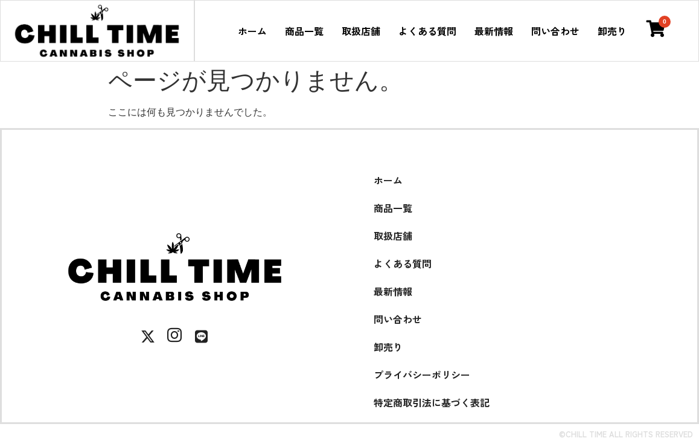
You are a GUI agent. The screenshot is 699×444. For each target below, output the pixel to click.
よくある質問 (427, 31)
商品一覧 (304, 31)
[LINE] (201, 336)
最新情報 (493, 31)
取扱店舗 (361, 31)
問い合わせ (555, 31)
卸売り (612, 31)
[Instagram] (174, 336)
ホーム (252, 31)
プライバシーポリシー (422, 374)
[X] (148, 336)
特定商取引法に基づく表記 (432, 402)
